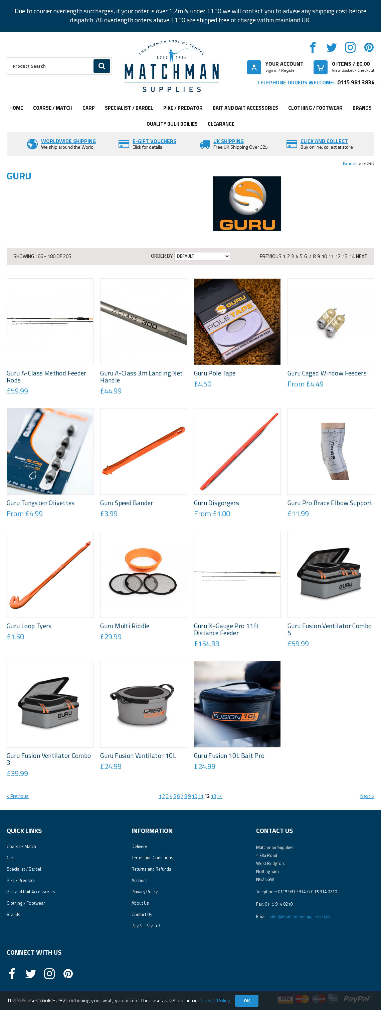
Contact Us (142, 914)
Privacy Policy (145, 891)
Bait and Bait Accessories (245, 108)
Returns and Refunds (151, 869)
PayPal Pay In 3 (146, 925)
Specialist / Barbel (129, 108)
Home (16, 108)
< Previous (18, 796)
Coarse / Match (52, 108)
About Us (140, 903)
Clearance (221, 124)
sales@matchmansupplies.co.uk (299, 916)
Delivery (139, 846)
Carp (88, 108)
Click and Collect (324, 141)
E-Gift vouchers (154, 141)
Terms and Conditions (152, 857)
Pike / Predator (183, 108)
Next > (367, 796)
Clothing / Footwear (315, 108)
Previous (270, 256)
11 (331, 256)
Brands (362, 108)
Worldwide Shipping (68, 141)
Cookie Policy (215, 1000)
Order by (162, 256)
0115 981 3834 (355, 82)
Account (139, 880)
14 (352, 256)
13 (345, 256)
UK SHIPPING (228, 141)
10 (324, 256)
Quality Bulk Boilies (172, 124)
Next (362, 256)
